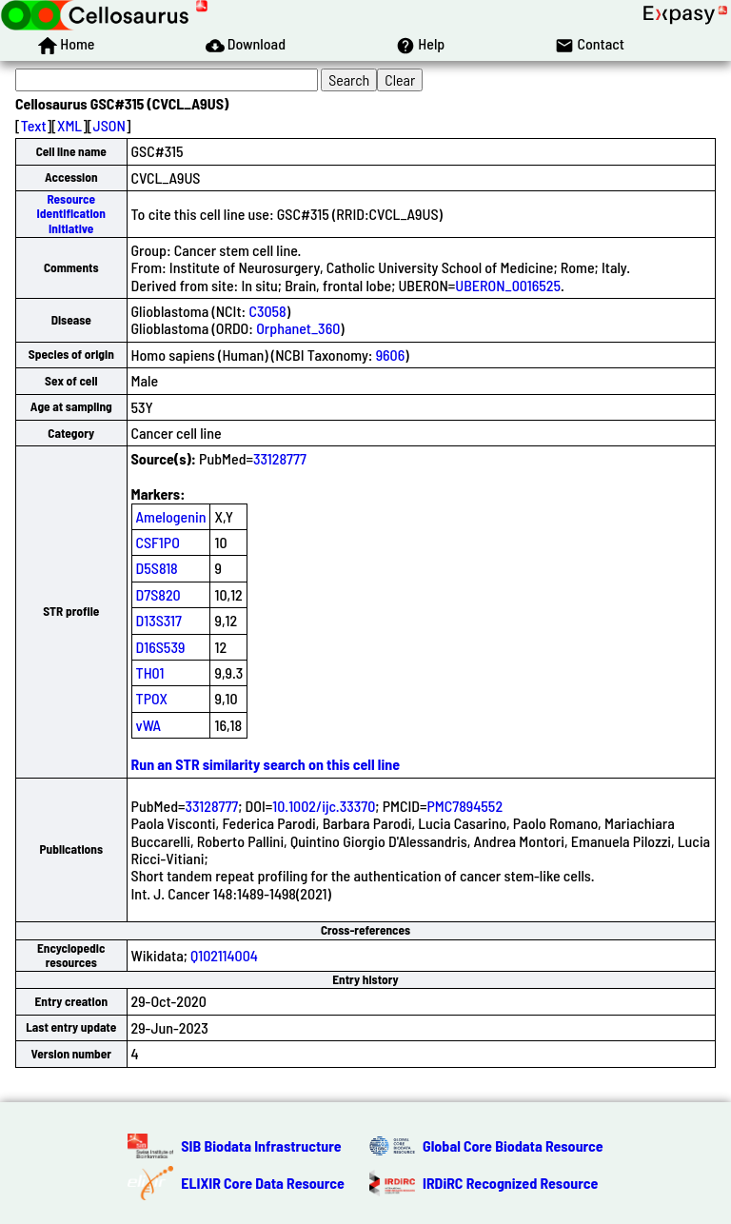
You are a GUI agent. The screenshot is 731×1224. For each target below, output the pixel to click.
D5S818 (157, 568)
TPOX (152, 698)
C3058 (267, 311)
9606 (390, 354)
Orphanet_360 (298, 328)
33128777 (279, 458)
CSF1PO (158, 542)
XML (69, 125)
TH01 (150, 672)
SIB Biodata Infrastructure (261, 1145)
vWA (149, 725)
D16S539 (161, 647)
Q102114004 (224, 955)
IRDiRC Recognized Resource (510, 1183)
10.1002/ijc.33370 (323, 806)
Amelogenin (171, 516)
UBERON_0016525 (508, 285)
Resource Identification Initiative (71, 213)
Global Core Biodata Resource (513, 1145)
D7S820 (158, 594)
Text (34, 125)
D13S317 (159, 620)
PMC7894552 (465, 806)
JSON (109, 125)
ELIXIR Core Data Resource (263, 1183)
